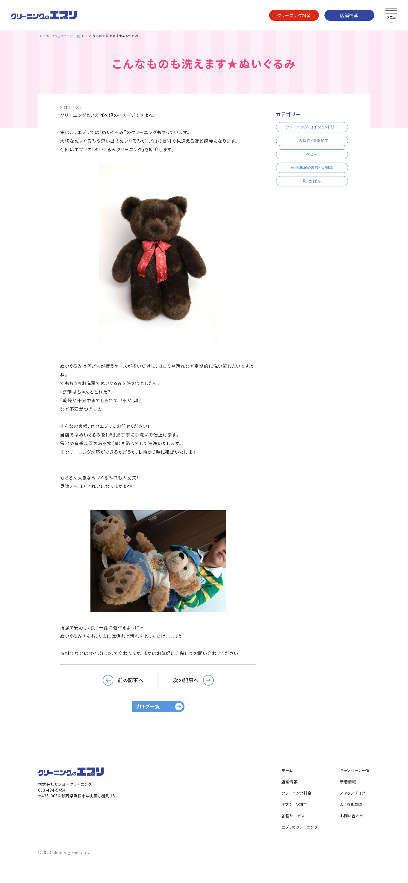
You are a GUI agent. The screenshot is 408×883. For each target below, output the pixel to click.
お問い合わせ (351, 815)
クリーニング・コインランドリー (311, 127)
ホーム (287, 770)
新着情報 (348, 781)
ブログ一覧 (147, 706)
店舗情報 (349, 15)
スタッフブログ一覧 (65, 36)
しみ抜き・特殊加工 (312, 140)
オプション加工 (294, 804)
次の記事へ (186, 680)
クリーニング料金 (294, 15)
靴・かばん (312, 181)
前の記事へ (131, 680)
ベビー (312, 154)
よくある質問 (351, 804)
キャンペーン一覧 (355, 770)
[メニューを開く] (391, 11)
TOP (41, 36)
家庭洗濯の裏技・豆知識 (312, 167)
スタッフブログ (352, 793)
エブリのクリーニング (299, 827)
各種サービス (293, 815)
